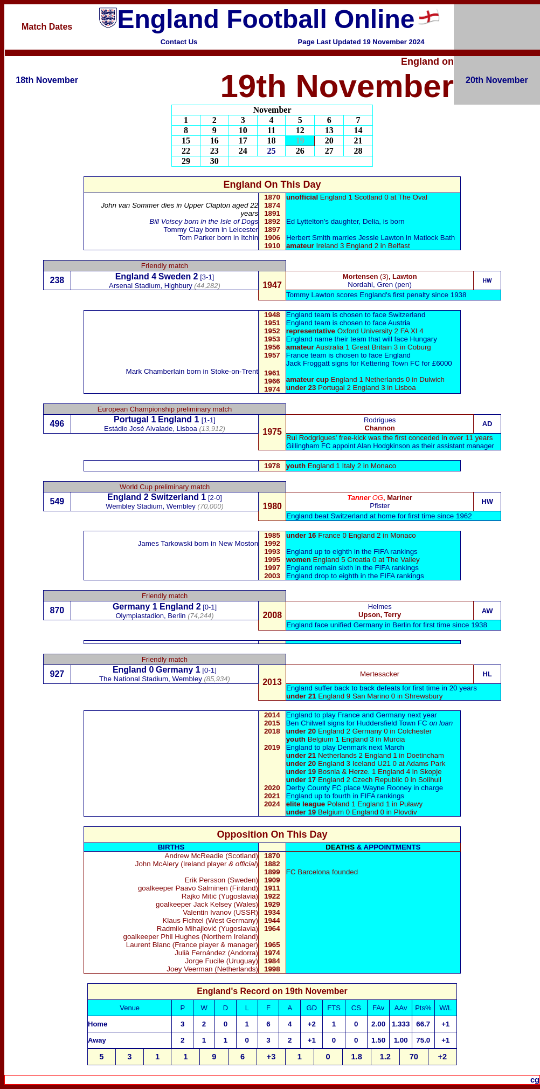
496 (57, 423)
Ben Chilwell (306, 723)
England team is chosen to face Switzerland (356, 315)
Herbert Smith (308, 238)
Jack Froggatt (308, 363)
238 (57, 280)
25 (271, 150)
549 (57, 501)
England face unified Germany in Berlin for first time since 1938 (386, 625)
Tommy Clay (183, 229)
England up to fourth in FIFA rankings (345, 796)
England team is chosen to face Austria (348, 323)
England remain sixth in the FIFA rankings (352, 568)
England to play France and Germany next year (361, 715)
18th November (47, 80)
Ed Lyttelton (305, 221)
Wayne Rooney (387, 788)
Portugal (131, 419)
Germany (131, 606)
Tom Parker (197, 238)
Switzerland (175, 497)
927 (57, 674)
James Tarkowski (166, 543)
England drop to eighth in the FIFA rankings (355, 576)
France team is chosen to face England (348, 355)
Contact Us (179, 42)
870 (57, 610)
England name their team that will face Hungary (361, 339)
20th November (497, 80)
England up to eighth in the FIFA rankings (352, 551)
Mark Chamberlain (156, 371)
